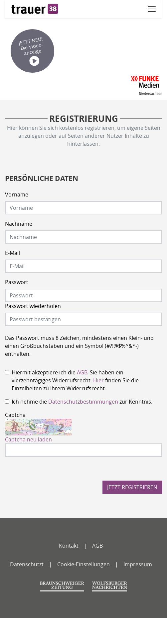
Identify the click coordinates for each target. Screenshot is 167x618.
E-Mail (12, 253)
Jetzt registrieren (132, 487)
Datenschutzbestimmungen (83, 401)
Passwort (16, 282)
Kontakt (69, 545)
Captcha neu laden (28, 439)
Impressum (137, 564)
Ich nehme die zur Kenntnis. (82, 401)
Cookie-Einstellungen (83, 564)
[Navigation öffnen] (152, 9)
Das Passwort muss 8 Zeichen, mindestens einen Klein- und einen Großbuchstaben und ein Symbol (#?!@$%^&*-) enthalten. (79, 345)
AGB (82, 372)
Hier (98, 380)
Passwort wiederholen (33, 306)
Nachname (18, 223)
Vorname (16, 194)
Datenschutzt (27, 564)
